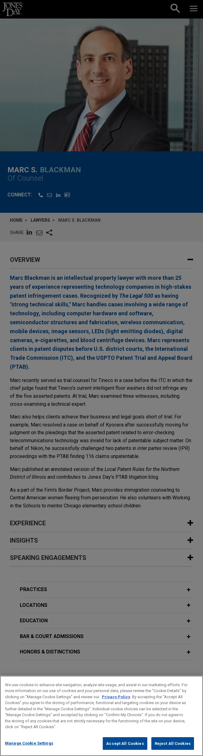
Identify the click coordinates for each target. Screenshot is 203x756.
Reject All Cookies (173, 749)
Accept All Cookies (125, 749)
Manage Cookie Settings (29, 749)
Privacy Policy (116, 702)
